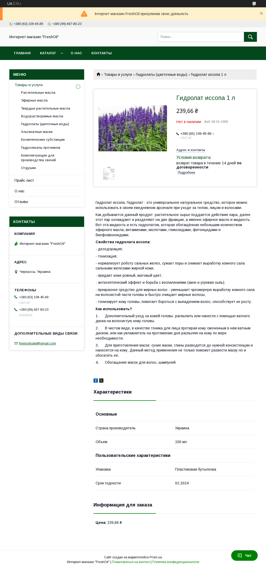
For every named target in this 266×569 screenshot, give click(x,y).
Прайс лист (24, 180)
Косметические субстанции (43, 139)
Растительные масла (38, 92)
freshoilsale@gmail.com (37, 343)
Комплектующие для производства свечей (38, 157)
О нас (76, 53)
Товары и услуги (118, 74)
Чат (244, 555)
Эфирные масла (34, 100)
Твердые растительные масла (45, 108)
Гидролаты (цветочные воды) (161, 74)
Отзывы (21, 202)
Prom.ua (156, 557)
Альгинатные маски (36, 132)
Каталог (48, 53)
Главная (22, 53)
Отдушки (28, 168)
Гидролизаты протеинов (40, 148)
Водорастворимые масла (42, 116)
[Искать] (250, 37)
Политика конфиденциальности (175, 562)
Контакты (101, 53)
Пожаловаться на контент (131, 562)
